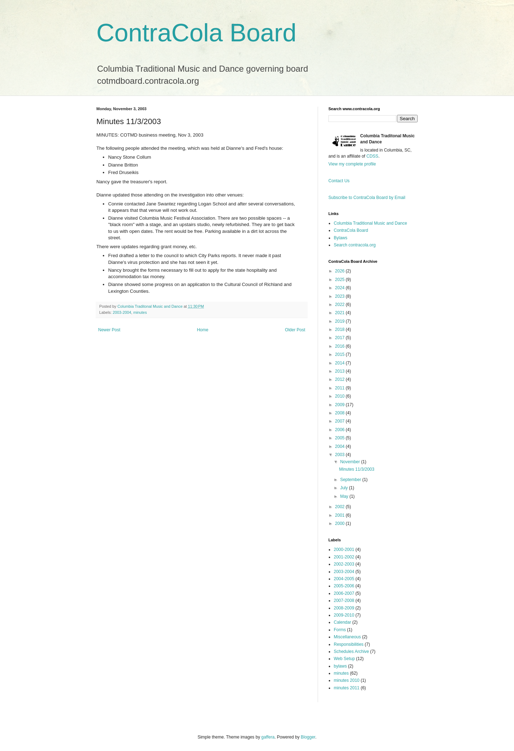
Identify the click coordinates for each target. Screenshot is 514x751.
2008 (340, 412)
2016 (340, 346)
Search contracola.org (355, 244)
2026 (340, 271)
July (344, 487)
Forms (340, 629)
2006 (340, 429)
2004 (340, 446)
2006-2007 (344, 593)
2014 (340, 363)
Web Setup (344, 658)
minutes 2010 (346, 680)
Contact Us (338, 180)
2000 (340, 523)
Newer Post (109, 329)
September (351, 479)
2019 (340, 321)
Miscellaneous (347, 636)
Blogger (308, 737)
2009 (340, 404)
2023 (340, 296)
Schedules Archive (351, 651)
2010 (340, 396)
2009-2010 (344, 615)
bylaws (340, 666)
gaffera (267, 737)
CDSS (372, 156)
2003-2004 (122, 312)
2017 (340, 337)
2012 (340, 379)
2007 (340, 421)
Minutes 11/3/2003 (356, 469)
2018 (340, 329)
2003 (340, 454)
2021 (340, 312)
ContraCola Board (196, 33)
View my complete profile (352, 164)
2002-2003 (344, 564)
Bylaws (340, 237)
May (344, 496)
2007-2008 (344, 600)
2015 (340, 354)
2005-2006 (344, 585)
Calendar (342, 622)
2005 (340, 437)
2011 (340, 387)
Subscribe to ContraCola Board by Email (366, 197)
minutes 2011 (346, 687)
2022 (340, 304)
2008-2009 (344, 608)
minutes (140, 312)
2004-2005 (344, 578)
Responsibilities (348, 644)
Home (202, 329)
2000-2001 (344, 549)
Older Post (295, 329)
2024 (340, 287)
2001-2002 (344, 557)
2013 (340, 371)
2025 (340, 279)
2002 (340, 506)
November (350, 461)
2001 (340, 515)
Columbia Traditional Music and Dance (370, 223)
